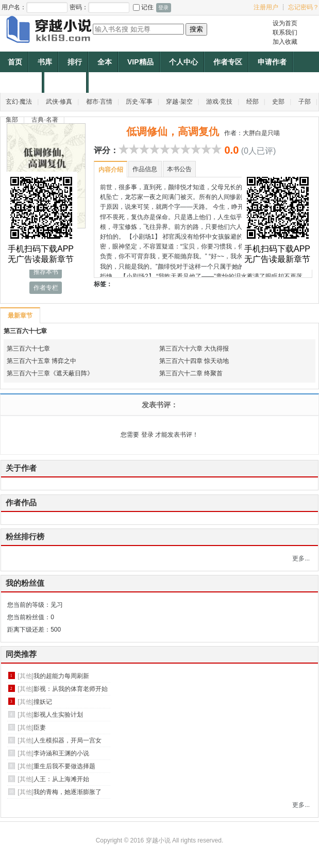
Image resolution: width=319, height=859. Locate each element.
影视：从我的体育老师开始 (70, 688)
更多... (301, 558)
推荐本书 (45, 271)
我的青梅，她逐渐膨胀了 (67, 792)
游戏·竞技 (219, 101)
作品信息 (144, 169)
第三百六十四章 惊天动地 (194, 361)
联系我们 (285, 32)
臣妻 (39, 727)
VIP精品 (140, 62)
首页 (15, 62)
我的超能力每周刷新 (61, 676)
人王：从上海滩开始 (61, 779)
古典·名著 (44, 119)
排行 (75, 62)
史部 (278, 101)
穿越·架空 (179, 101)
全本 (104, 62)
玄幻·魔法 (19, 101)
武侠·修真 (59, 101)
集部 (12, 119)
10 (216, 149)
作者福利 (66, 82)
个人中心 (183, 62)
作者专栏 (45, 287)
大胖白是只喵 (261, 133)
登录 (147, 434)
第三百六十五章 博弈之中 (41, 361)
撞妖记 (42, 701)
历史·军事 (139, 101)
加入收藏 (285, 41)
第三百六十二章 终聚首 (191, 373)
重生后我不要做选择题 (64, 766)
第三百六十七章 (25, 331)
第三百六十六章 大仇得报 (194, 348)
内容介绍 (110, 169)
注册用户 (266, 7)
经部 (252, 101)
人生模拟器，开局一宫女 (67, 740)
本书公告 (179, 169)
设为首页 (285, 23)
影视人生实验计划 (58, 714)
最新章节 (20, 315)
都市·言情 (99, 101)
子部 (304, 101)
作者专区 (227, 62)
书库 (45, 62)
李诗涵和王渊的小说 (61, 753)
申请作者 (272, 62)
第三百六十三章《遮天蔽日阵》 (50, 373)
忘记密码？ (303, 7)
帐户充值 (22, 82)
